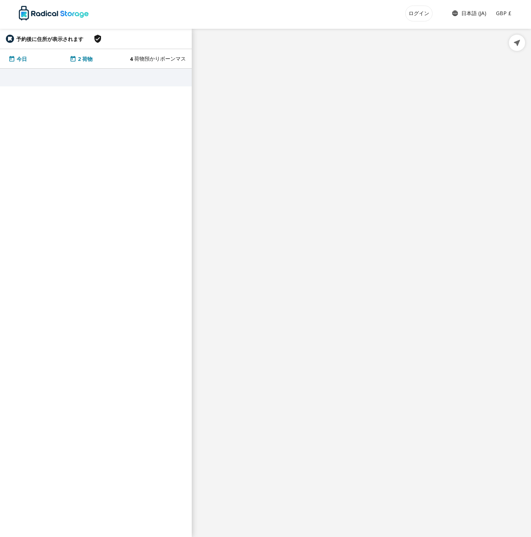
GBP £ (503, 13)
